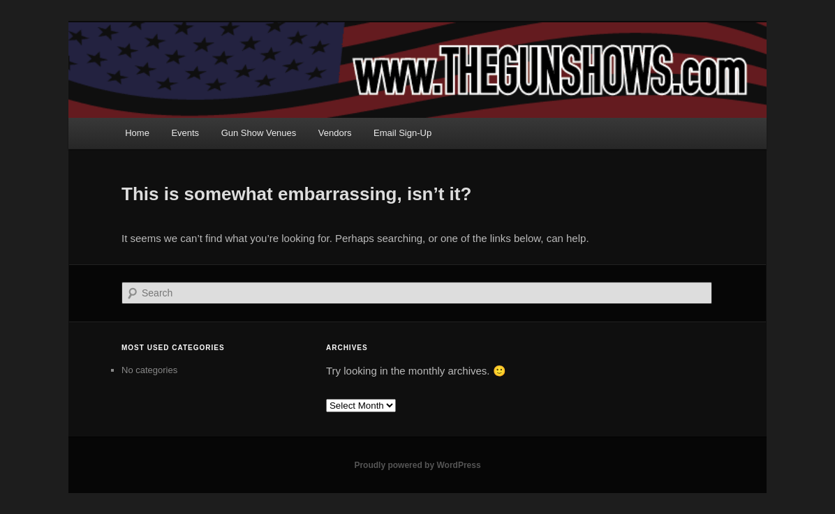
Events (185, 133)
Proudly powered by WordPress (417, 465)
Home (137, 133)
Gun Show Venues (259, 133)
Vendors (335, 133)
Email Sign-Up (402, 133)
